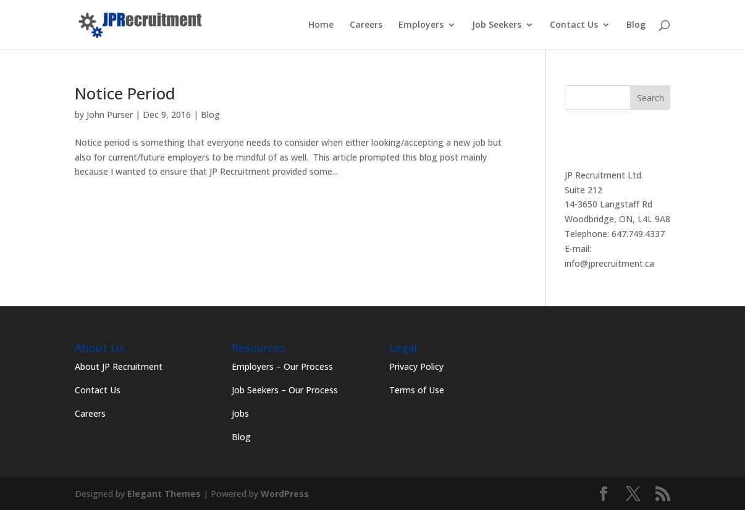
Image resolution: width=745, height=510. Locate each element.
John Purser (109, 114)
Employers (421, 25)
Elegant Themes (164, 494)
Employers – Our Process (282, 366)
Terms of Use (416, 390)
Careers (366, 25)
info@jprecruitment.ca (609, 263)
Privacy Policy (416, 366)
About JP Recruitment (118, 366)
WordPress (285, 494)
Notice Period (125, 93)
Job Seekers (496, 25)
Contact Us (574, 25)
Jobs (240, 413)
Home (321, 25)
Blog (636, 25)
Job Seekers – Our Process (285, 390)
